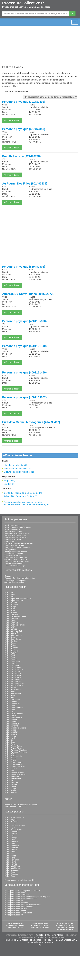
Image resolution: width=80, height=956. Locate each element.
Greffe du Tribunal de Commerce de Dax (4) (25, 493)
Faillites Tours (9, 876)
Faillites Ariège (10, 607)
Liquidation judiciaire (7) (15, 465)
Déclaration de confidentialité (32, 937)
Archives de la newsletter (14, 582)
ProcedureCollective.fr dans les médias (19, 578)
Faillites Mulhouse (11, 850)
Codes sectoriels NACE (13, 807)
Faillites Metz (9, 844)
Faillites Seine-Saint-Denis (14, 766)
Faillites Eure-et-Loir (12, 651)
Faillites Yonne (10, 791)
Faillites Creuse (10, 637)
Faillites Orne (9, 742)
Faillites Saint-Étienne (12, 868)
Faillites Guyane (10, 663)
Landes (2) (9, 484)
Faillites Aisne (9, 595)
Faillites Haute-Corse (12, 667)
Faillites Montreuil (11, 848)
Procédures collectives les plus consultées (20, 805)
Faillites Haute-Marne (12, 673)
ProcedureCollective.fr (23, 3)
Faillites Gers (9, 657)
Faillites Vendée (10, 784)
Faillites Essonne (11, 647)
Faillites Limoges (10, 838)
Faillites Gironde (10, 659)
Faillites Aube (9, 609)
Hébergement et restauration (15, 551)
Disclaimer (71, 935)
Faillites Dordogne (11, 641)
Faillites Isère (9, 696)
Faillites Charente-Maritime (14, 625)
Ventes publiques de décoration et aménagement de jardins (27, 897)
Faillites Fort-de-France (13, 830)
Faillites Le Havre (11, 834)
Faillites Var (8, 780)
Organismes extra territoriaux (15, 560)
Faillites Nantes (10, 852)
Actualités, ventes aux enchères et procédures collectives (65, 925)
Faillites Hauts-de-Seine (13, 686)
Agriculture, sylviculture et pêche (17, 533)
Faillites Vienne (10, 786)
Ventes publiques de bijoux (14, 893)
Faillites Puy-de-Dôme (13, 748)
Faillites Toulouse (11, 874)
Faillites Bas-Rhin (11, 615)
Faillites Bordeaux (11, 822)
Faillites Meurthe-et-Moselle (15, 728)
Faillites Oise (9, 740)
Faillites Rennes (10, 864)
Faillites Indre (9, 692)
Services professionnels (13, 564)
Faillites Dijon (9, 828)
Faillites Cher (9, 627)
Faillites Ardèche (10, 603)
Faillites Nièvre (10, 736)
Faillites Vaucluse (11, 782)
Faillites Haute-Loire (12, 671)
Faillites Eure (9, 649)
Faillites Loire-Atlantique (13, 708)
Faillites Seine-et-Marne (13, 762)
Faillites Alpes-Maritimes (13, 601)
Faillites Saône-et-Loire (13, 756)
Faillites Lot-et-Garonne (13, 714)
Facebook (45, 927)
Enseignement (10, 549)
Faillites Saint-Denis (12, 866)
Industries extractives (12, 556)
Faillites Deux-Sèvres (12, 639)
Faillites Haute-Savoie (12, 677)
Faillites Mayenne (11, 726)
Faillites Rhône (10, 754)
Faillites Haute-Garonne (13, 669)
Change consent (57, 937)
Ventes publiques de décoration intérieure (20, 899)
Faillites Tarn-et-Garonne (14, 772)
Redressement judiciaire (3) (17, 468)
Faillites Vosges (10, 789)
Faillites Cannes (10, 824)
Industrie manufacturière (13, 554)
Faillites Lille (9, 836)
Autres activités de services (15, 535)
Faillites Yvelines (10, 793)
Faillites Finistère (11, 653)
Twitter (20, 927)
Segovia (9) (9, 480)
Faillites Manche (10, 720)
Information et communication (15, 558)
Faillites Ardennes (11, 605)
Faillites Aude (9, 611)
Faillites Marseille (11, 842)
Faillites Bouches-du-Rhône (15, 617)
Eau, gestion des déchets (14, 545)
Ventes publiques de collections (16, 895)
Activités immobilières (12, 529)
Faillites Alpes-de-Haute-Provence (17, 599)
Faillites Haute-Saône (12, 675)
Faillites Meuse (10, 730)
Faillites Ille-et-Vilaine (12, 690)
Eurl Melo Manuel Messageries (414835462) (31, 422)
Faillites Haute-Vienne (12, 679)
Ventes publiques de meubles (15, 909)
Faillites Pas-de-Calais (13, 746)
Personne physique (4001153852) (24, 397)
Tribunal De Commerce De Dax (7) (20, 496)
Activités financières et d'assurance (18, 527)
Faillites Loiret (9, 710)
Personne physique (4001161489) (24, 372)
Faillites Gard (9, 655)
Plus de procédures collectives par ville (19, 880)
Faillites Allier (9, 597)
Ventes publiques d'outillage (15, 911)
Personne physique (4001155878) (24, 321)
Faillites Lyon (9, 840)
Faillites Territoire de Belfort (15, 774)
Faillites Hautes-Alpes (12, 681)
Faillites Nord (9, 738)
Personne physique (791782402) (23, 101)
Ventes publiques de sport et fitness (18, 913)
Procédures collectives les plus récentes (23, 502)
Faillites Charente (11, 623)
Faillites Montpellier (11, 846)
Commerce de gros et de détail (16, 537)
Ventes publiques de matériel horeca (18, 907)
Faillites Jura (9, 698)
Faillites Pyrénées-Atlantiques (15, 750)
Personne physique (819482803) (23, 266)
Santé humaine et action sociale (16, 562)
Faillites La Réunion (12, 700)
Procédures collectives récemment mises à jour (26, 504)
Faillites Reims (10, 862)
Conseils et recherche (12, 539)
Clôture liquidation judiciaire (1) (19, 472)
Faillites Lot (8, 712)
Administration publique (13, 531)
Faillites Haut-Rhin (11, 665)
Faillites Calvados (11, 619)
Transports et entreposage (14, 566)
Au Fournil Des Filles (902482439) (24, 183)
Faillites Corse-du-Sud (13, 631)
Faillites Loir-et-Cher (12, 704)
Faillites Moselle (10, 734)
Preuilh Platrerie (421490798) (21, 156)
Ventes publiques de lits (13, 901)
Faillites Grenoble (11, 832)
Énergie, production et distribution (17, 547)
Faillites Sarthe (10, 758)
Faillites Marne (10, 722)
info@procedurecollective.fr (19, 935)
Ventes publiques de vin (13, 915)
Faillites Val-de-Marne (12, 778)
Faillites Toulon (10, 872)
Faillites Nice (9, 854)
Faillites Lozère (10, 716)
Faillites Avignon (10, 820)
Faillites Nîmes (10, 856)
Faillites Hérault (10, 688)
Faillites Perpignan (11, 860)
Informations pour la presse (15, 580)
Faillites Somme (10, 768)
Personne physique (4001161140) (24, 346)
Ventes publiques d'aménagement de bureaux (22, 891)
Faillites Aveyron (10, 613)
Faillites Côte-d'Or (11, 633)
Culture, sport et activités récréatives (18, 543)
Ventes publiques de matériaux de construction (22, 905)
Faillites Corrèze (10, 629)
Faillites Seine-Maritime (13, 764)
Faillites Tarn (9, 770)
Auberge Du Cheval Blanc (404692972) (27, 293)
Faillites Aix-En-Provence (14, 818)
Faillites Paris (9, 744)
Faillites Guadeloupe (12, 661)
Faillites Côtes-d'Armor (13, 635)
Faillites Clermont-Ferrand (14, 826)
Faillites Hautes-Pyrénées (14, 683)
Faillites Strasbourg (11, 870)
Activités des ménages (13, 525)
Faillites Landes (10, 702)
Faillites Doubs (10, 643)
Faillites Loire (9, 706)
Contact (7, 576)
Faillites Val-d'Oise (11, 776)
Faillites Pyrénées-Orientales (15, 752)
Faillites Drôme (10, 645)
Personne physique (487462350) (23, 129)
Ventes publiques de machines (16, 903)
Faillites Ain (8, 593)
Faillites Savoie (10, 760)
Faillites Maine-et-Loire (13, 718)
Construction (9, 541)
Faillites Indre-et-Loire (12, 694)
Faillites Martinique (11, 724)
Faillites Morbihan (11, 732)
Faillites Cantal (10, 621)
